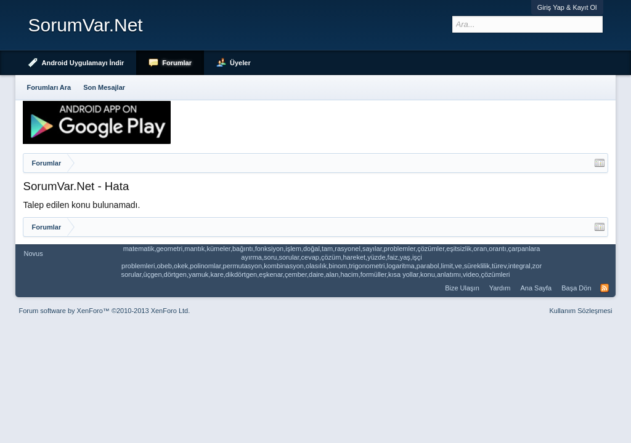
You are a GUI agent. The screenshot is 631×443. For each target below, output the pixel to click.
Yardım (500, 288)
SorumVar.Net (85, 25)
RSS (604, 288)
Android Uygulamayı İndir (82, 62)
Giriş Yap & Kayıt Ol (567, 7)
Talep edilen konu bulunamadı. (81, 205)
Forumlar (177, 62)
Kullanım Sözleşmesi (580, 310)
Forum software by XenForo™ (104, 310)
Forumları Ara (48, 87)
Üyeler (240, 62)
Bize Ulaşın (462, 288)
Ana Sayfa (536, 288)
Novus (33, 253)
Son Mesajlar (104, 87)
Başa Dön (576, 288)
